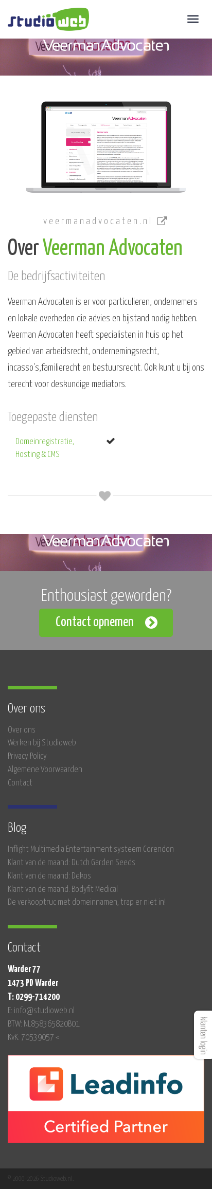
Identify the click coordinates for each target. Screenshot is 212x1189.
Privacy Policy (27, 756)
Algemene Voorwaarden (45, 769)
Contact (20, 783)
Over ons (22, 730)
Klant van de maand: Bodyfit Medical (63, 889)
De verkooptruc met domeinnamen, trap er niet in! (87, 902)
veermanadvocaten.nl (106, 221)
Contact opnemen (95, 622)
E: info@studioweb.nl (41, 1011)
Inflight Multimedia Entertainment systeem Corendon (91, 849)
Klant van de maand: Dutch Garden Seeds (71, 862)
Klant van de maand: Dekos (49, 876)
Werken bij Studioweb (42, 743)
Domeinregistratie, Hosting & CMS (44, 448)
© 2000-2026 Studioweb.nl (40, 1178)
